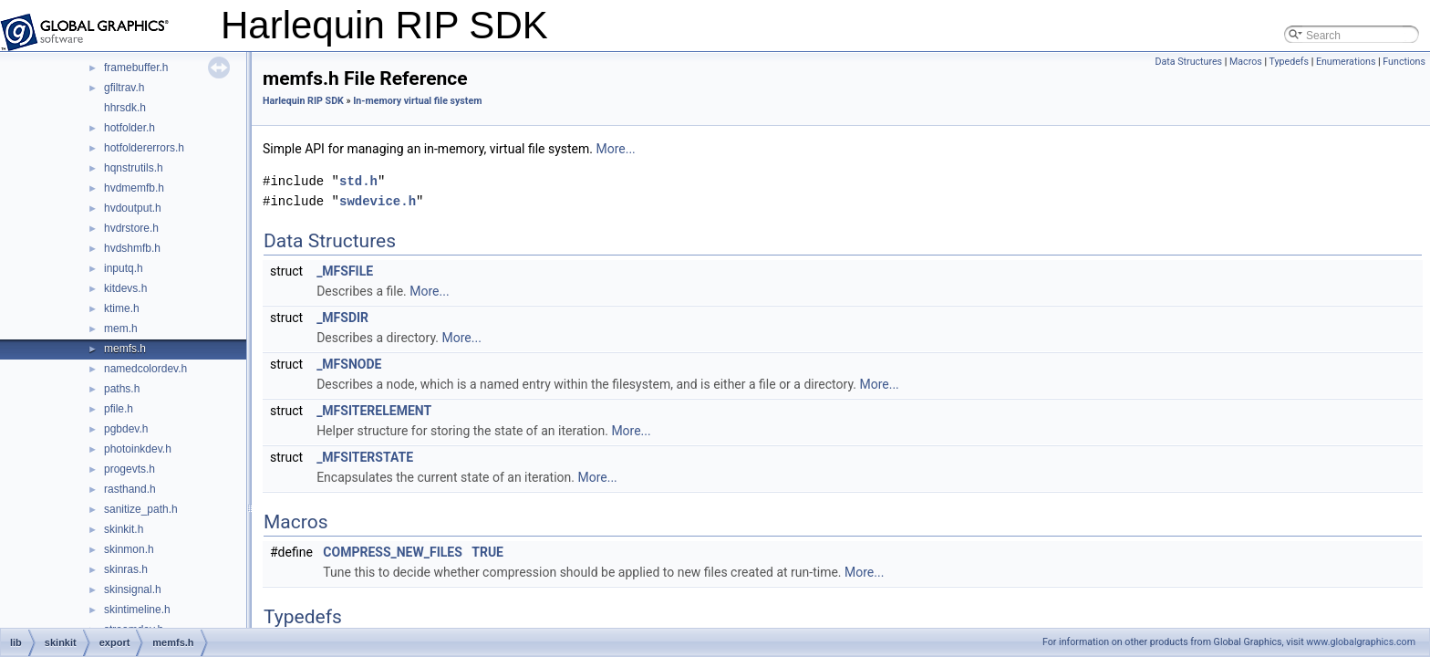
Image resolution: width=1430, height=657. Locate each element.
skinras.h (126, 569)
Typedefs (1289, 62)
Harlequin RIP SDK (303, 101)
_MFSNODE (348, 364)
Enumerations (1346, 62)
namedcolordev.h (145, 368)
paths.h (122, 388)
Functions (1404, 62)
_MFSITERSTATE (364, 457)
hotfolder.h (129, 127)
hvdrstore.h (131, 228)
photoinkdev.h (137, 449)
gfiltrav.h (124, 87)
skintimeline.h (137, 609)
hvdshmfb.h (132, 248)
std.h (358, 181)
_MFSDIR (342, 317)
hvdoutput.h (132, 208)
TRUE (487, 552)
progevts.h (129, 469)
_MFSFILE (344, 271)
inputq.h (123, 268)
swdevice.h (377, 201)
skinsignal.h (132, 589)
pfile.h (118, 408)
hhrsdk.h (125, 107)
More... (615, 148)
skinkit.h (123, 529)
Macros (1245, 62)
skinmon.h (129, 549)
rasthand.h (130, 489)
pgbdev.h (126, 428)
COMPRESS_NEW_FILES (392, 552)
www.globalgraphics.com (1360, 642)
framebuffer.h (136, 67)
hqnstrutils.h (133, 168)
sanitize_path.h (141, 509)
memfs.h (125, 348)
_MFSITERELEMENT (373, 410)
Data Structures (1189, 62)
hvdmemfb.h (134, 188)
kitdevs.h (125, 288)
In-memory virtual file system (417, 101)
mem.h (121, 328)
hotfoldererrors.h (144, 147)
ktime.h (122, 308)
